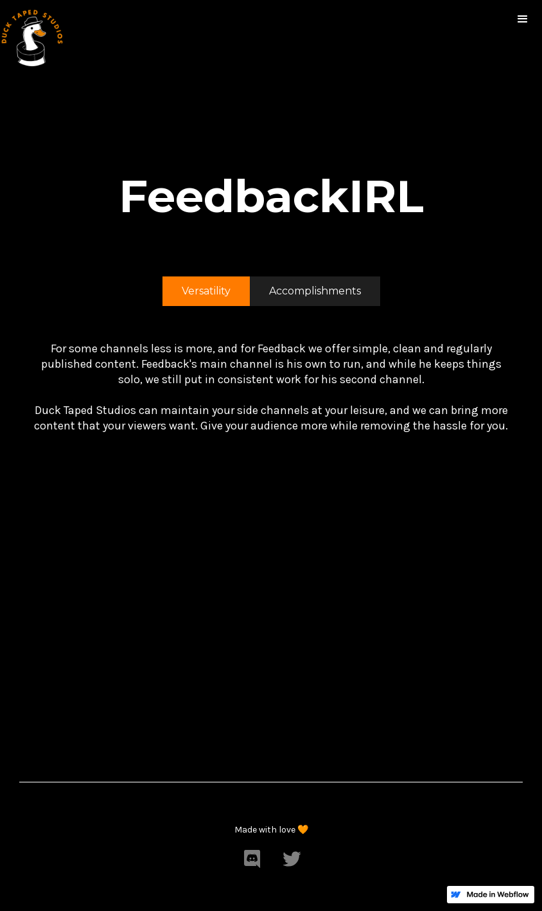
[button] (522, 19)
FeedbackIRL (271, 196)
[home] (32, 35)
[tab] (206, 291)
